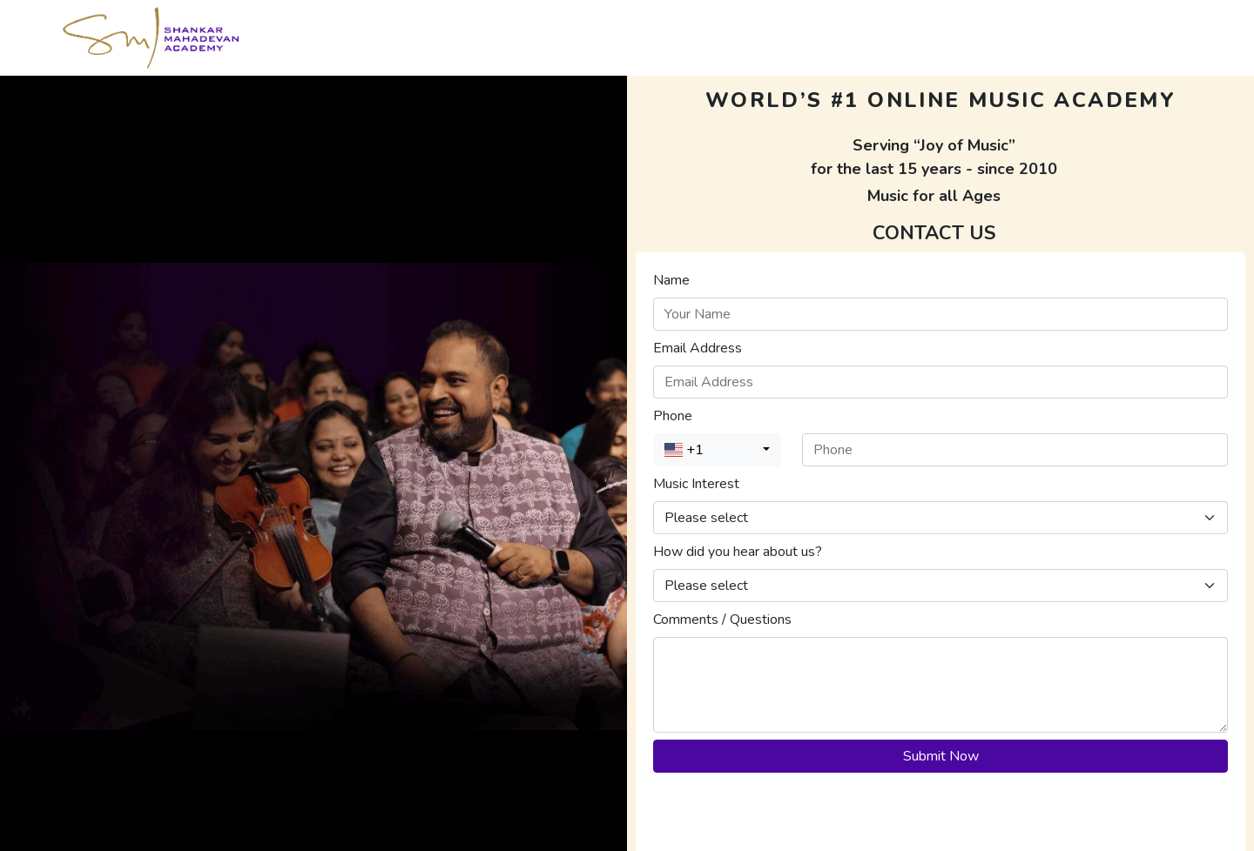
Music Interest (696, 483)
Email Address (697, 348)
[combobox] (717, 449)
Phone (672, 416)
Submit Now (941, 756)
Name (671, 280)
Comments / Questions (722, 619)
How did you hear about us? (737, 551)
